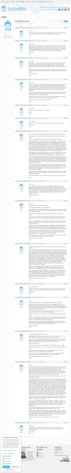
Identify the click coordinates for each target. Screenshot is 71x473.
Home (2, 1)
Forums (28, 1)
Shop (48, 1)
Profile (4, 33)
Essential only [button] (15, 466)
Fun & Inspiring (20, 1)
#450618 (66, 105)
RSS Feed (41, 457)
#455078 (66, 40)
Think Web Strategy (61, 459)
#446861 (66, 283)
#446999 (66, 200)
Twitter (40, 452)
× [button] (19, 436)
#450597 (66, 131)
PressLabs (61, 451)
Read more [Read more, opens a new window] (5, 448)
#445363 (66, 362)
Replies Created (6, 37)
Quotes (13, 1)
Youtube (40, 455)
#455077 (66, 58)
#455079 (66, 27)
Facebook (41, 454)
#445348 (66, 422)
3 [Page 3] (65, 23)
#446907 (66, 243)
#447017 (66, 181)
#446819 (66, 297)
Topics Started (6, 35)
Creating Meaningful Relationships (40, 27)
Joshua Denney (62, 453)
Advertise (34, 1)
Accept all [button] (6, 466)
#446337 (66, 331)
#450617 (66, 118)
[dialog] (11, 453)
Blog (7, 1)
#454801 (66, 79)
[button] (11, 450)
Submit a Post (41, 1)
